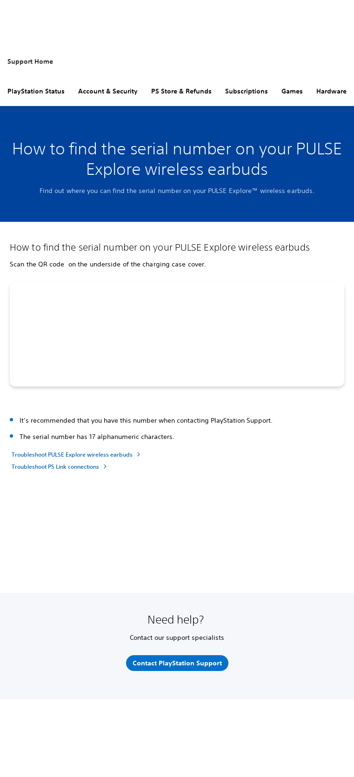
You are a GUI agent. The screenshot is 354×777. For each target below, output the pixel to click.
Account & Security (108, 91)
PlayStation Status (36, 91)
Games (292, 91)
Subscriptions (246, 91)
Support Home (30, 61)
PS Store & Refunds (181, 91)
